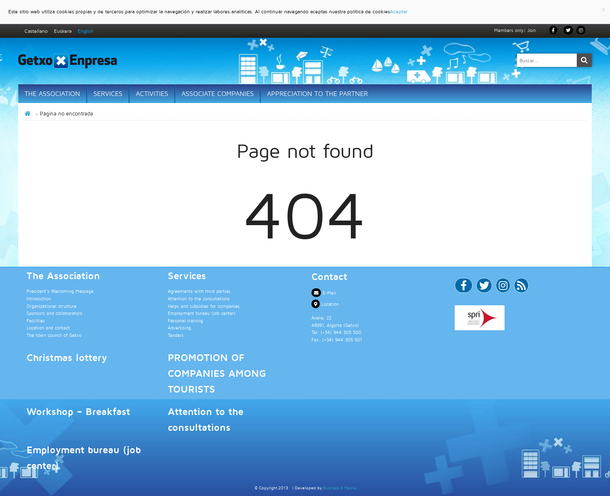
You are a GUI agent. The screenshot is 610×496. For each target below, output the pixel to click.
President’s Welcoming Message (60, 291)
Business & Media (339, 487)
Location (325, 304)
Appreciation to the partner (317, 93)
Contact (329, 276)
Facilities (36, 320)
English (85, 31)
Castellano (36, 31)
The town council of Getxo (54, 335)
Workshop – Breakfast (78, 411)
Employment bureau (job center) (201, 313)
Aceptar (398, 11)
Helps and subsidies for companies (204, 306)
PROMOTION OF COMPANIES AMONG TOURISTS (217, 373)
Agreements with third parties (199, 291)
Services (107, 93)
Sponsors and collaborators (54, 313)
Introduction (39, 298)
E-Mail (323, 292)
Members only (509, 30)
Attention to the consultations (199, 298)
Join (531, 30)
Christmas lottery (67, 357)
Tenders (176, 335)
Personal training (185, 320)
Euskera (62, 31)
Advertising (179, 327)
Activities (152, 93)
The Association (52, 93)
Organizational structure (51, 306)
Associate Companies (217, 93)
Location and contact (48, 327)
